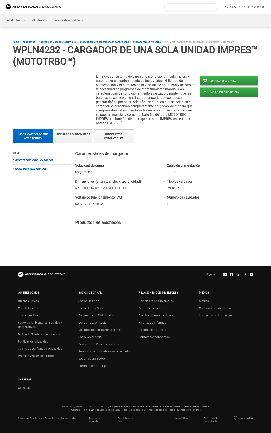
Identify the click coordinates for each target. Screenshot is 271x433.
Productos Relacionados (29, 168)
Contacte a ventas (224, 81)
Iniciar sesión (256, 6)
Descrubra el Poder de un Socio (99, 344)
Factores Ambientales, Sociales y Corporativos (40, 325)
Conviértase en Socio (92, 322)
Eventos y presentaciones (156, 315)
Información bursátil (152, 329)
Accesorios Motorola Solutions (57, 42)
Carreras (24, 388)
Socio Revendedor (90, 337)
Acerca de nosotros (69, 20)
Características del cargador (33, 160)
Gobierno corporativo (153, 308)
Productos (15, 20)
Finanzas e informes (152, 322)
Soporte (235, 6)
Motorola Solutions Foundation (39, 334)
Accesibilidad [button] (182, 418)
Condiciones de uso (126, 419)
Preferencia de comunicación (211, 419)
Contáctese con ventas (154, 337)
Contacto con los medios (215, 315)
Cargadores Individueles (147, 42)
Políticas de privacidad (33, 341)
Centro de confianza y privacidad (40, 348)
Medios (204, 301)
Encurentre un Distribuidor (96, 315)
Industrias (39, 20)
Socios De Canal (89, 301)
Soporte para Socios (92, 358)
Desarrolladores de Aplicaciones (99, 329)
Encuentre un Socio (91, 308)
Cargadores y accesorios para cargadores (104, 42)
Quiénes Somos (28, 301)
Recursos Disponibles (73, 134)
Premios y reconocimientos (36, 356)
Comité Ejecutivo (29, 308)
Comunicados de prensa (215, 308)
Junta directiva (28, 315)
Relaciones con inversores (156, 301)
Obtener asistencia (225, 92)
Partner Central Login (92, 366)
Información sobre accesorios (33, 136)
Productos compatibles (113, 136)
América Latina (243, 417)
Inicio (16, 42)
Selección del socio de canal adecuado (104, 351)
